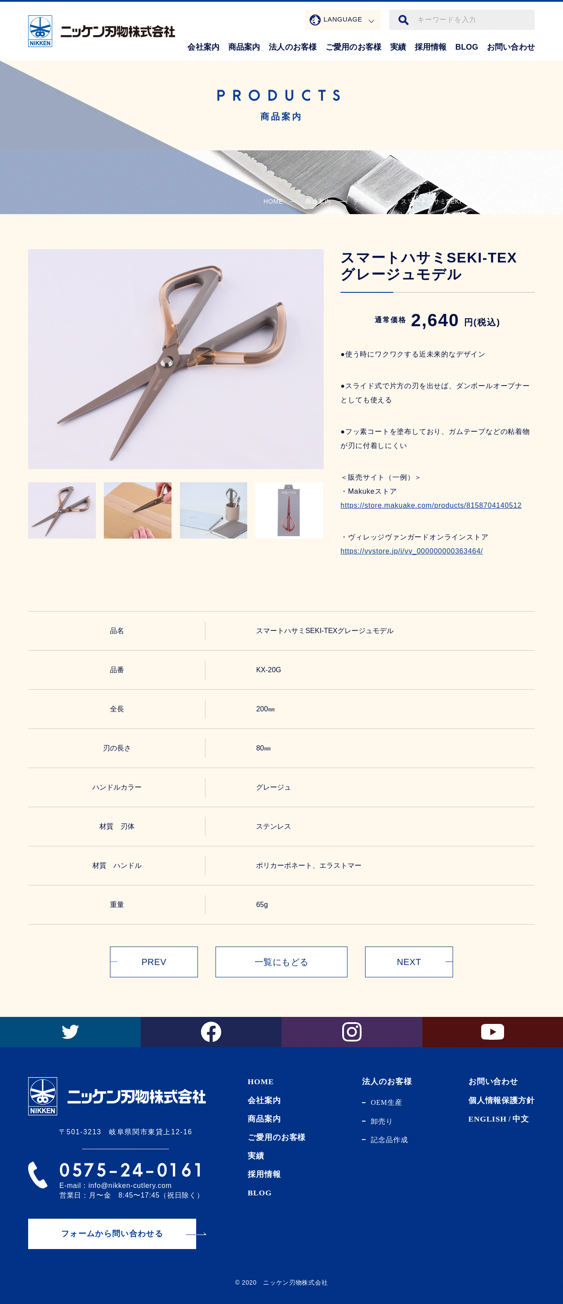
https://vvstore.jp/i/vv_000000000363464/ (411, 551)
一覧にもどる (282, 962)
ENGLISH (487, 1119)
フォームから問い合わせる (112, 1233)
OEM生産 (386, 1102)
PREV (154, 962)
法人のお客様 (293, 47)
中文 (520, 1119)
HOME (273, 201)
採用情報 (431, 47)
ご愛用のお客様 (353, 47)
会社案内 (203, 47)
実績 (398, 47)
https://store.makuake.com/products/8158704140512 (431, 505)
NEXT (409, 962)
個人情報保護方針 (501, 1100)
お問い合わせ (511, 47)
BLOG (466, 47)
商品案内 (244, 47)
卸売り (382, 1121)
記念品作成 (389, 1140)
